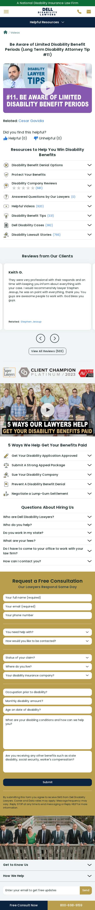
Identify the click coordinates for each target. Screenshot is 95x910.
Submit (47, 782)
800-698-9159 (71, 905)
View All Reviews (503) (47, 351)
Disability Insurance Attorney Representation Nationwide (47, 11)
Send (85, 890)
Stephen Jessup (31, 321)
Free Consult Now (24, 905)
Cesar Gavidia (31, 120)
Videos (15, 32)
